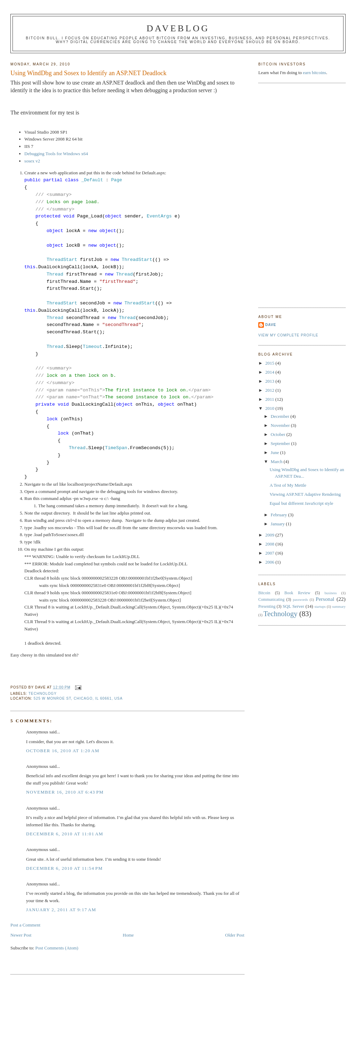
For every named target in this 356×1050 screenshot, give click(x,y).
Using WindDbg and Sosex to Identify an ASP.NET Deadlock (88, 73)
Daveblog (177, 28)
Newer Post (20, 935)
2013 (270, 381)
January (278, 523)
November (281, 425)
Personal (325, 599)
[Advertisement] (286, 194)
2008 (270, 544)
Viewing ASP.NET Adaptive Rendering (305, 494)
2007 (270, 553)
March (277, 461)
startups (319, 606)
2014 (270, 372)
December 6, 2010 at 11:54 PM (64, 868)
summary (339, 606)
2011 (270, 399)
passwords (300, 600)
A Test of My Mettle (287, 485)
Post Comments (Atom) (57, 947)
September (281, 443)
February (279, 514)
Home (128, 935)
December (281, 416)
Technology (43, 693)
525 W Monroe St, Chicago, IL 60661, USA (78, 698)
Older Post (234, 935)
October (278, 434)
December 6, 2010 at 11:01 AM (64, 833)
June (275, 452)
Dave (270, 325)
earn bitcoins (314, 72)
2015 (270, 363)
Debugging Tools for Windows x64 (56, 153)
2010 (270, 408)
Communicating (271, 599)
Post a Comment (25, 925)
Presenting (266, 606)
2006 (270, 562)
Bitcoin (264, 593)
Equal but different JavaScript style (301, 503)
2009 (270, 535)
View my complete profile (288, 335)
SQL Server (293, 606)
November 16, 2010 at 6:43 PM (65, 792)
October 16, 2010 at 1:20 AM (62, 750)
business (330, 593)
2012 (270, 390)
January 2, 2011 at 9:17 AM (61, 909)
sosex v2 (32, 161)
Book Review (297, 593)
